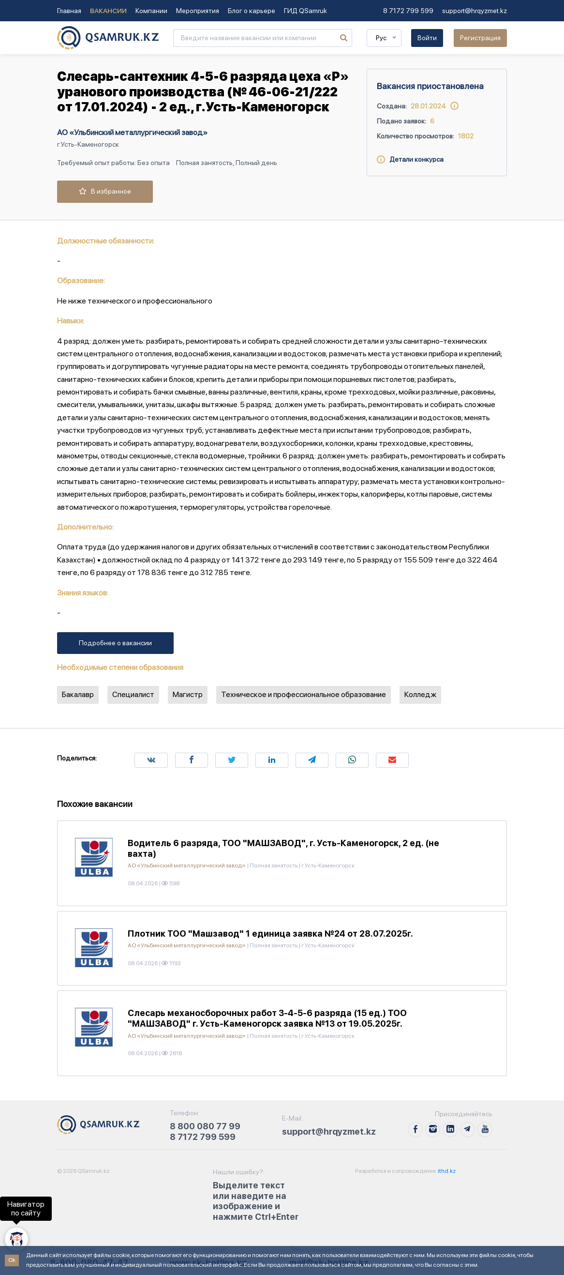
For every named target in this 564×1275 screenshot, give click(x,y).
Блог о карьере (251, 11)
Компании (151, 11)
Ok (11, 1260)
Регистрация (480, 38)
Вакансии (108, 11)
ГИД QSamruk (305, 11)
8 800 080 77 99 (205, 1126)
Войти (427, 38)
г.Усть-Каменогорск (88, 144)
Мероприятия (197, 11)
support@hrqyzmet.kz (474, 11)
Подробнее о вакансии (115, 643)
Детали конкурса (410, 159)
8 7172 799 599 (408, 11)
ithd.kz (446, 1171)
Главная (69, 11)
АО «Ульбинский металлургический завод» (132, 132)
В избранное (105, 191)
